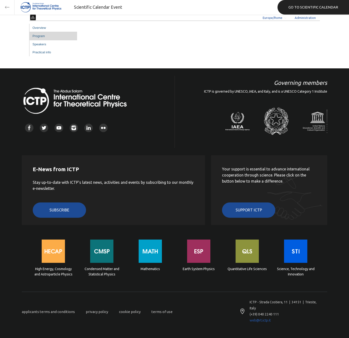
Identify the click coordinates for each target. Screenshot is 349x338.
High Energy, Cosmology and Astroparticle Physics (53, 271)
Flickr (103, 128)
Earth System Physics (199, 269)
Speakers (39, 44)
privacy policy (97, 312)
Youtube (59, 128)
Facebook (29, 128)
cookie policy (130, 312)
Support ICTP (249, 210)
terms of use (162, 312)
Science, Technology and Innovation (296, 271)
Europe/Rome (272, 17)
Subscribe (59, 210)
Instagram (74, 128)
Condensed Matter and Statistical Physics (102, 271)
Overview (39, 28)
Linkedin (88, 128)
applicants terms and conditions (48, 312)
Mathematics (150, 269)
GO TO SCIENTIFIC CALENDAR (313, 7)
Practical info (41, 52)
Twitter (44, 128)
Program (38, 36)
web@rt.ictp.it (260, 320)
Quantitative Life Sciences (247, 269)
